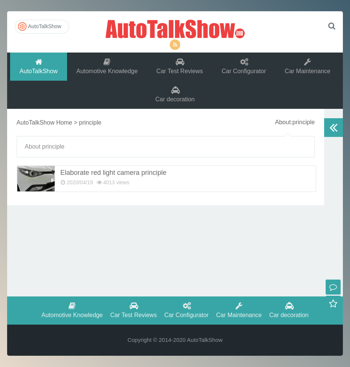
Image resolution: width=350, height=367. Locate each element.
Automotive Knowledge (107, 66)
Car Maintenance (308, 66)
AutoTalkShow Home (44, 122)
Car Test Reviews (179, 66)
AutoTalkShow (175, 28)
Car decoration (175, 94)
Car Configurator (244, 66)
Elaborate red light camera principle (113, 172)
